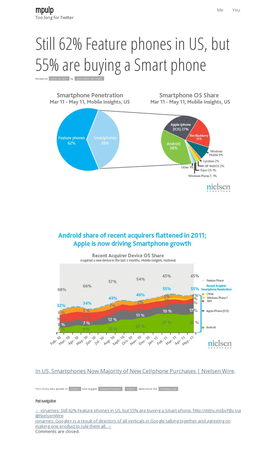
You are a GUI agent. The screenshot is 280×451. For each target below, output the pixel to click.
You (236, 10)
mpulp (44, 9)
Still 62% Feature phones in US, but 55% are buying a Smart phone (132, 53)
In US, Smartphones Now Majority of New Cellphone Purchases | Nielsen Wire (134, 371)
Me (220, 10)
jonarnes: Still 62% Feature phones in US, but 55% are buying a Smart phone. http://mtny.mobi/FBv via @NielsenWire (138, 413)
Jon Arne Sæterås (89, 78)
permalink (168, 388)
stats (75, 388)
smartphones (110, 388)
